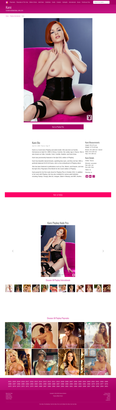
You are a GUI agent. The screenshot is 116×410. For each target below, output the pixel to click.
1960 (75, 386)
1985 (66, 384)
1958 (84, 386)
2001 (97, 381)
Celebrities (48, 2)
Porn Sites (41, 404)
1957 (88, 386)
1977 (102, 384)
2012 (49, 381)
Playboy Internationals (15, 16)
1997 (14, 384)
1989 (49, 384)
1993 (31, 384)
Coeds (53, 2)
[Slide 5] (56, 275)
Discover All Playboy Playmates (58, 318)
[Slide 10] (71, 275)
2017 (27, 381)
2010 (58, 381)
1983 (75, 384)
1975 (10, 386)
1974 (14, 386)
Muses (78, 2)
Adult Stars (41, 2)
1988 (53, 384)
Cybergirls (65, 2)
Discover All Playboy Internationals (58, 280)
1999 (106, 381)
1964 (58, 386)
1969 (36, 386)
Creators (59, 2)
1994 (27, 384)
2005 (80, 381)
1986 (62, 384)
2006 (75, 381)
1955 (97, 386)
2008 (66, 381)
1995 (23, 384)
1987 (58, 384)
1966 (49, 386)
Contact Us (108, 400)
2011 (53, 381)
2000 (102, 381)
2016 (31, 381)
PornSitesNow (47, 404)
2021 (10, 381)
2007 (71, 381)
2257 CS (108, 397)
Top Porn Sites (54, 404)
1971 (27, 386)
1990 (45, 384)
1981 (84, 384)
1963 (62, 386)
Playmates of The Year (22, 2)
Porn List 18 (59, 404)
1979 (93, 384)
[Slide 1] (45, 275)
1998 (10, 384)
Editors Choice (33, 2)
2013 (45, 381)
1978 (97, 384)
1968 (40, 386)
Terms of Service (107, 394)
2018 (23, 381)
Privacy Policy (107, 393)
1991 (40, 384)
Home (7, 16)
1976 (106, 384)
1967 (45, 386)
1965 (53, 386)
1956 (93, 386)
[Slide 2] (48, 275)
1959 (80, 386)
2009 (62, 381)
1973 (18, 386)
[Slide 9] (68, 275)
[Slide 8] (65, 275)
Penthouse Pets (86, 2)
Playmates (12, 2)
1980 (88, 384)
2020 (14, 381)
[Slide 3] (51, 275)
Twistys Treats (9, 398)
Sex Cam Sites (74, 404)
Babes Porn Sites (66, 404)
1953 (106, 386)
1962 (66, 386)
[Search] (101, 2)
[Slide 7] (62, 275)
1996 (18, 384)
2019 (18, 381)
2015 (36, 381)
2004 (84, 381)
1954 (102, 386)
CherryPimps (8, 394)
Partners (108, 398)
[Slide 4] (53, 275)
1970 (31, 386)
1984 (71, 384)
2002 (93, 381)
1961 (71, 386)
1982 (80, 384)
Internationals (72, 2)
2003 (88, 381)
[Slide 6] (59, 275)
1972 (23, 386)
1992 (36, 384)
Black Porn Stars (9, 393)
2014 (40, 381)
